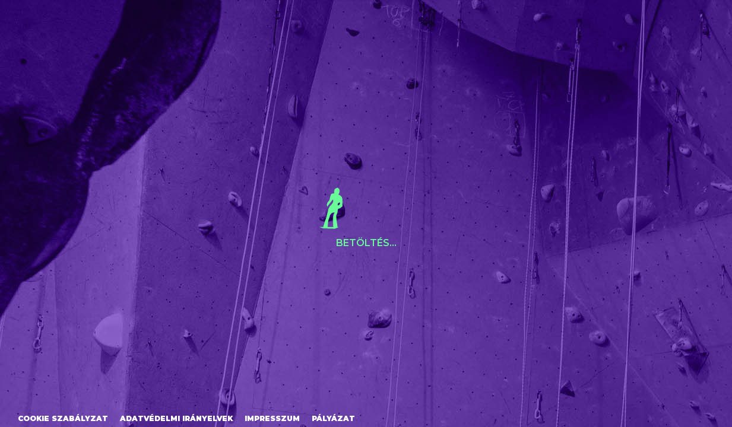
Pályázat (333, 418)
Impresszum (272, 418)
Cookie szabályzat (63, 418)
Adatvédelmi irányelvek (176, 418)
